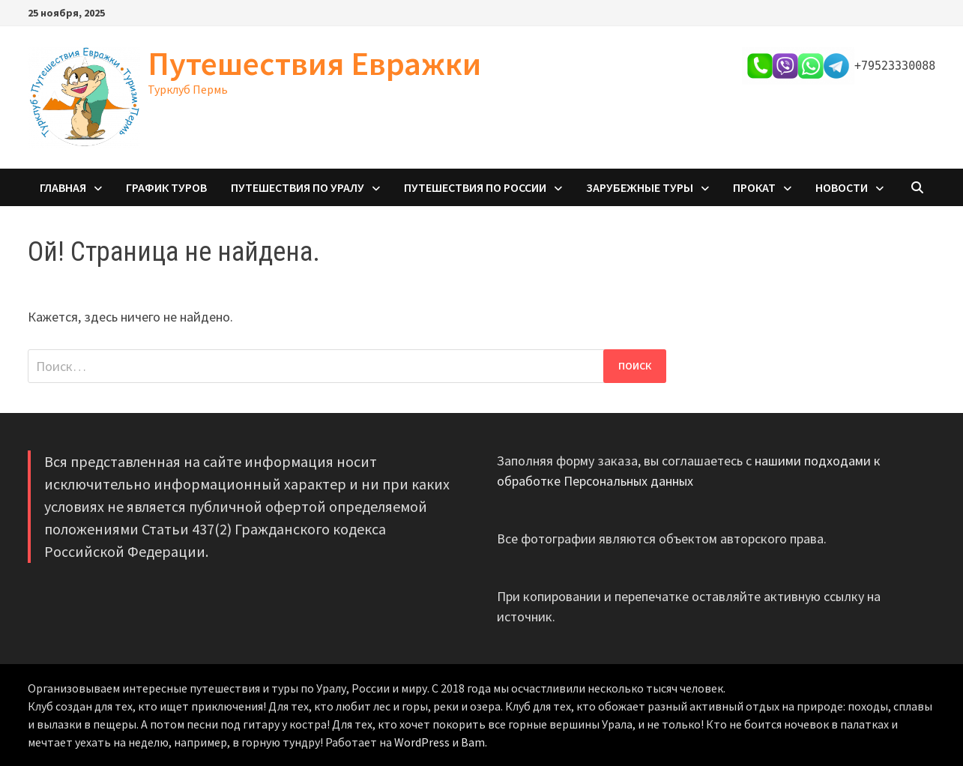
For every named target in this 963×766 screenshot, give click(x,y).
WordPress (422, 742)
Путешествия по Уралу (297, 187)
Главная (63, 187)
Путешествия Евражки (314, 63)
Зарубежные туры (639, 187)
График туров (166, 187)
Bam (473, 742)
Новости (841, 187)
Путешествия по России (475, 187)
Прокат (754, 187)
